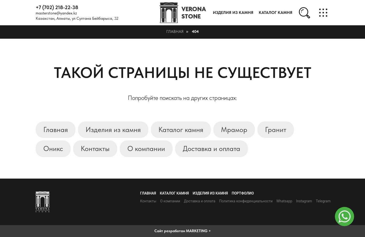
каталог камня (275, 12)
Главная (175, 31)
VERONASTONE (193, 12)
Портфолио (243, 193)
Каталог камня (180, 129)
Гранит (275, 129)
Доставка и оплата (211, 148)
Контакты (95, 148)
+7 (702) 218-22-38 (57, 7)
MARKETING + (198, 231)
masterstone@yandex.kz (56, 13)
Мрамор (234, 129)
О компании (146, 148)
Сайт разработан (169, 231)
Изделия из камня (233, 12)
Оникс (53, 148)
